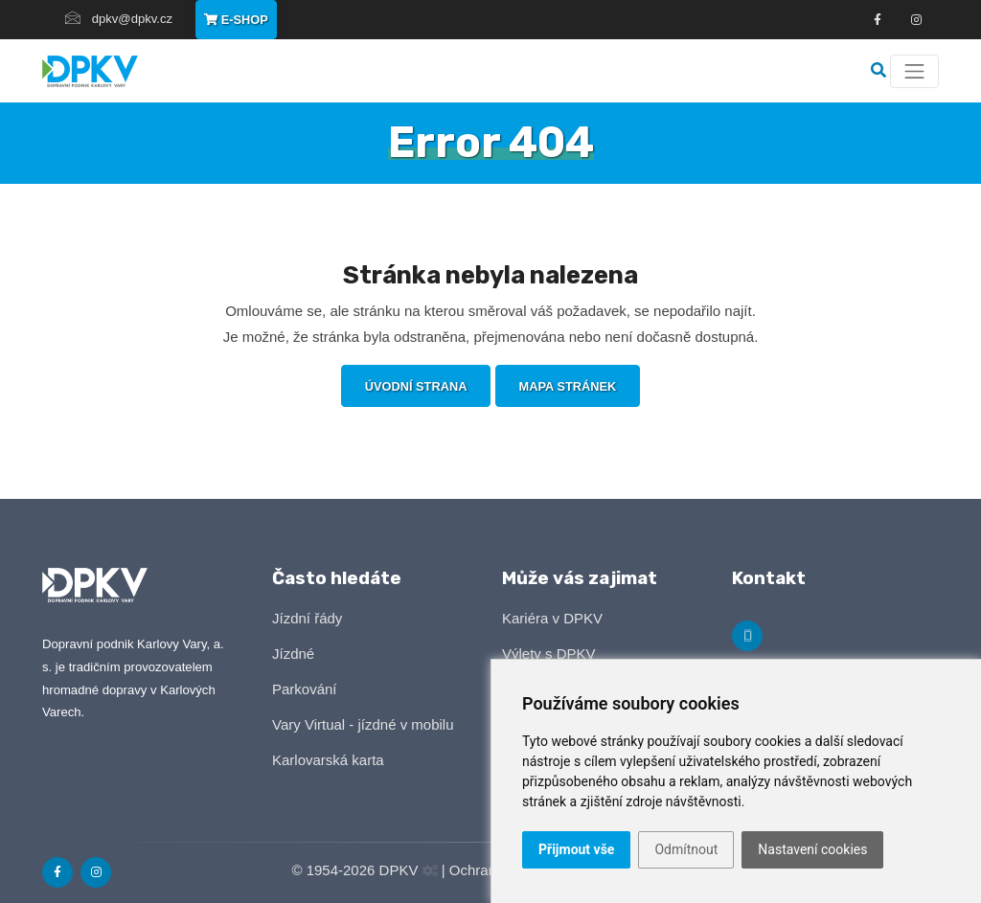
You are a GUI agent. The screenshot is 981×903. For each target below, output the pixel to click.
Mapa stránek (568, 386)
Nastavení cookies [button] (812, 849)
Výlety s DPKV (549, 653)
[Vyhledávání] (880, 70)
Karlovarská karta (328, 760)
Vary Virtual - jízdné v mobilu (363, 724)
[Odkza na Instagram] (916, 20)
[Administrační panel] (430, 871)
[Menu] (914, 71)
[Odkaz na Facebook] (877, 20)
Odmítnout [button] (686, 849)
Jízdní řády (307, 618)
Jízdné (293, 653)
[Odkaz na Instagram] (95, 872)
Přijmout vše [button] (576, 849)
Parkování (304, 689)
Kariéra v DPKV (552, 618)
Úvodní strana (416, 386)
